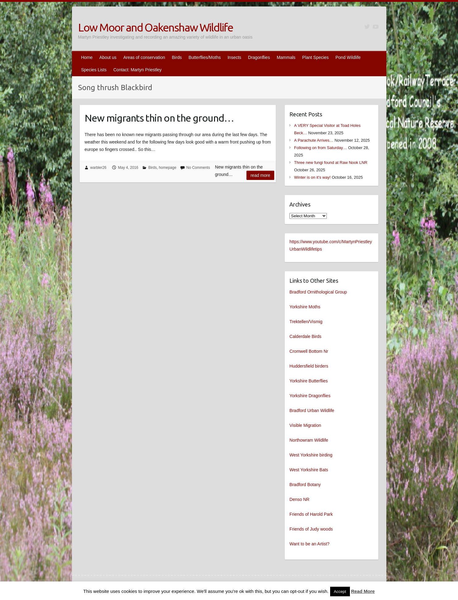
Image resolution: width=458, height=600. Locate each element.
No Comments (198, 167)
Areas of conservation (144, 57)
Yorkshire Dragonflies (309, 395)
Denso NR (299, 499)
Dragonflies (259, 57)
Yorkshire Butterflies (308, 380)
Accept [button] (340, 591)
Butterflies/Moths (204, 57)
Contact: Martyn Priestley (137, 69)
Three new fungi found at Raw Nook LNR (330, 162)
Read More (363, 591)
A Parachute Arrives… (313, 140)
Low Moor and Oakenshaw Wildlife (155, 27)
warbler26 (98, 167)
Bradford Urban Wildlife (311, 410)
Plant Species (315, 57)
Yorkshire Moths (304, 306)
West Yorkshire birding (310, 454)
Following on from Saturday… (320, 147)
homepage (167, 167)
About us (107, 57)
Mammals (286, 57)
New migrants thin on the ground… (159, 117)
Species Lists (94, 69)
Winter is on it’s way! (312, 177)
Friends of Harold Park (311, 514)
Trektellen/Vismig (305, 321)
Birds (177, 57)
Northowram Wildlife (308, 440)
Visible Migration (305, 425)
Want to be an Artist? (309, 543)
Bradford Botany (305, 484)
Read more (260, 175)
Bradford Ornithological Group (318, 292)
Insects (234, 57)
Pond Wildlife (348, 57)
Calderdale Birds (305, 336)
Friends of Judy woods (311, 529)
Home (87, 57)
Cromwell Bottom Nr (308, 351)
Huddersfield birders (308, 366)
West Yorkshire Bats (308, 469)
